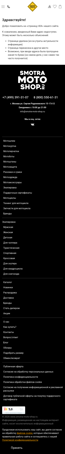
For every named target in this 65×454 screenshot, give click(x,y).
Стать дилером (11, 308)
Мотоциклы (9, 198)
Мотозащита (10, 166)
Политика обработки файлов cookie (22, 382)
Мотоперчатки (11, 151)
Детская (7, 237)
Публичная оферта (13, 366)
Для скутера (10, 263)
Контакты (8, 332)
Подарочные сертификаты (17, 192)
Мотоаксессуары (12, 182)
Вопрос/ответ (10, 337)
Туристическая (11, 248)
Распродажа (10, 292)
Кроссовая (9, 258)
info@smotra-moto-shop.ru (32, 111)
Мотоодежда (10, 177)
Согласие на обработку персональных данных (28, 371)
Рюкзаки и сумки (12, 172)
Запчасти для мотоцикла (16, 208)
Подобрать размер (13, 353)
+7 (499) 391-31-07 (15, 97)
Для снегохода (11, 274)
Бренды (7, 213)
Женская (8, 232)
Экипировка (10, 187)
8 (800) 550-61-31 (46, 97)
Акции (6, 313)
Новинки (8, 287)
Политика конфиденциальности (20, 377)
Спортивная (9, 253)
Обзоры (7, 347)
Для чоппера (10, 242)
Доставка (8, 297)
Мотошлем (9, 141)
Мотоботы (8, 156)
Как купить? (9, 327)
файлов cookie (24, 433)
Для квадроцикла (13, 268)
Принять (16, 448)
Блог (5, 342)
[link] (13, 410)
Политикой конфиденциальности (20, 440)
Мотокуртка (9, 146)
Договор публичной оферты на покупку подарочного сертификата (31, 398)
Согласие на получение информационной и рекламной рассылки (33, 389)
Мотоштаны (9, 161)
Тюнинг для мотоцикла (15, 203)
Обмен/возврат (11, 358)
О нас (6, 321)
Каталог (7, 282)
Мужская (8, 227)
